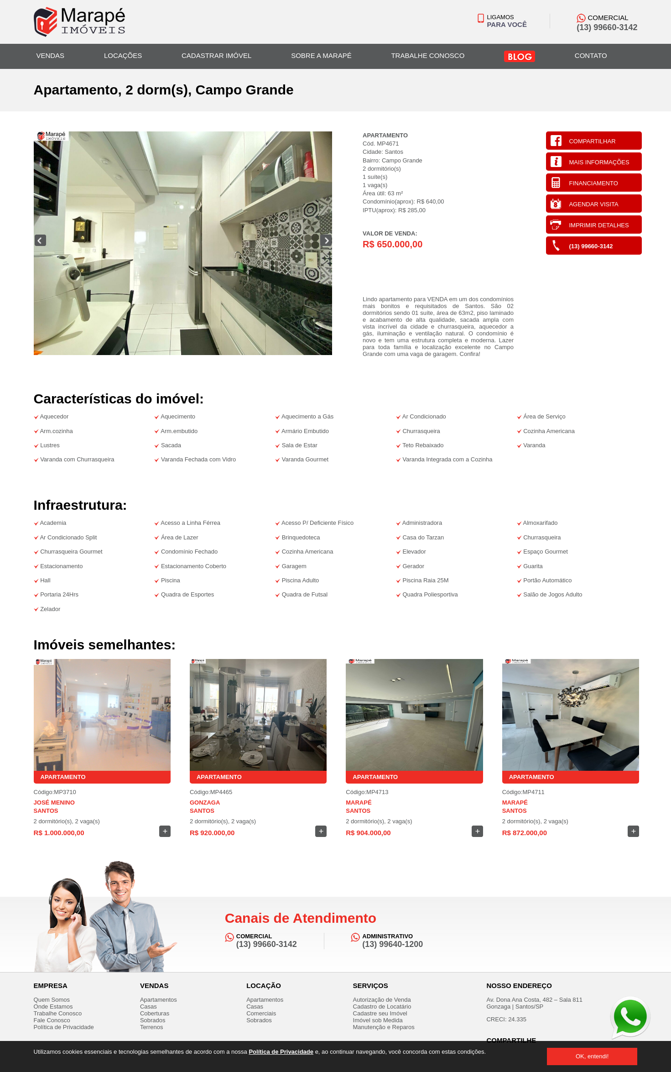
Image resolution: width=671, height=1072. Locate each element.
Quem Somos (52, 999)
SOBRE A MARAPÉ (321, 55)
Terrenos (151, 1027)
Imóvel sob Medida (378, 1020)
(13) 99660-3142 (591, 246)
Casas (148, 1006)
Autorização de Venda (382, 999)
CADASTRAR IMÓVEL (216, 55)
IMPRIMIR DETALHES (599, 225)
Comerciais (261, 1013)
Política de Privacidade (281, 1051)
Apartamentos (158, 999)
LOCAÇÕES (123, 55)
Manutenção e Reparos (384, 1027)
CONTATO (591, 55)
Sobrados (153, 1020)
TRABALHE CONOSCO (427, 55)
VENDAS (50, 55)
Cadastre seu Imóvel (380, 1013)
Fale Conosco (52, 1020)
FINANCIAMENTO (593, 183)
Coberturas (154, 1013)
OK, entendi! (592, 1056)
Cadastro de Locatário (382, 1006)
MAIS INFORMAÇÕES (599, 162)
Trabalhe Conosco (58, 1013)
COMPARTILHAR (592, 141)
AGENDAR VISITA (593, 204)
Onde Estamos (53, 1006)
